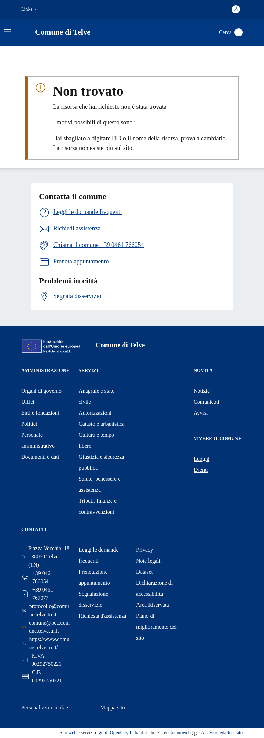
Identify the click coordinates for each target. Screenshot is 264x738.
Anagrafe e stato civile (97, 396)
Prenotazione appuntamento (94, 577)
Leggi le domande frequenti (99, 555)
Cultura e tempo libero (96, 440)
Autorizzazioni (95, 413)
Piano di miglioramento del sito (156, 627)
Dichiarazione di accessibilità (154, 588)
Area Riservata (152, 605)
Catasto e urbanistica (101, 424)
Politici (29, 424)
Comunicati (206, 402)
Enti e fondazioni (40, 413)
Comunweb (179, 732)
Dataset (144, 572)
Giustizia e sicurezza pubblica (101, 462)
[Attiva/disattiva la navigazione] (7, 32)
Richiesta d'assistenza (102, 616)
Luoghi (201, 459)
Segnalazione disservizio (93, 599)
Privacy (144, 550)
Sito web (67, 732)
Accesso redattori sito (222, 732)
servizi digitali (95, 732)
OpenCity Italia (125, 732)
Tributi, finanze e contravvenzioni (98, 506)
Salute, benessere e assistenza (99, 484)
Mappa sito (112, 707)
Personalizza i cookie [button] (44, 707)
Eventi (201, 470)
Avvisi (201, 413)
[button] (30, 9)
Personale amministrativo (38, 440)
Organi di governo (41, 391)
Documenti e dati (40, 457)
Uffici (27, 402)
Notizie (202, 391)
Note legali (148, 561)
